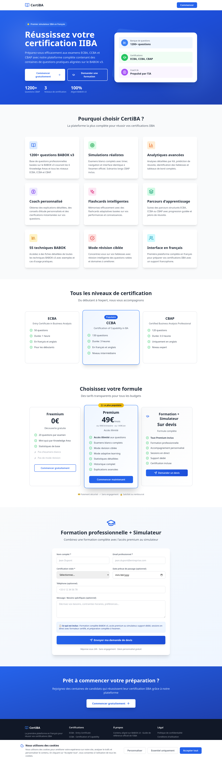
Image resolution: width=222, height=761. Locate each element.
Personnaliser (134, 750)
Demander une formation (85, 75)
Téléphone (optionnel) (67, 583)
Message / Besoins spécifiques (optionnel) (76, 597)
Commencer (187, 5)
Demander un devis (167, 472)
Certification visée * (66, 568)
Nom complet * (64, 554)
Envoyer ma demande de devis (111, 640)
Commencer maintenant (111, 479)
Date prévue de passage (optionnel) (129, 568)
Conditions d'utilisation (168, 736)
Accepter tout (190, 750)
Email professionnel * (123, 554)
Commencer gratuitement (48, 75)
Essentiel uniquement (163, 750)
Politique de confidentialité (169, 732)
